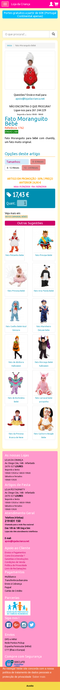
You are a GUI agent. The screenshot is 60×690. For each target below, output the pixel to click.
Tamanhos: (13, 161)
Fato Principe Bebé (43, 255)
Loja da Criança (20, 4)
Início (9, 45)
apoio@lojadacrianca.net (30, 98)
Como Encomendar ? (15, 555)
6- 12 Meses (13, 168)
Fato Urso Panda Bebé (44, 291)
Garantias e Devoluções (16, 559)
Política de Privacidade (16, 565)
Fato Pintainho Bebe (15, 255)
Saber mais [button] (38, 676)
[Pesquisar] (53, 34)
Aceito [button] (30, 686)
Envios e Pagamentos (15, 552)
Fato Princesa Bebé (16, 291)
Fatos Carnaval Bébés (16, 217)
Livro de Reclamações (15, 568)
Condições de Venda (15, 562)
